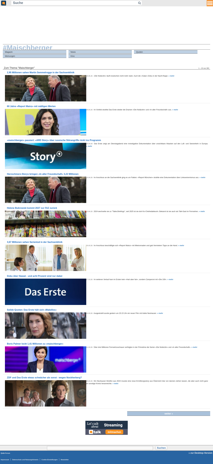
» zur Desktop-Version (200, 453)
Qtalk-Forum (5, 453)
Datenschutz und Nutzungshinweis (25, 459)
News (73, 52)
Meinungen (10, 56)
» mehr (171, 76)
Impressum (5, 459)
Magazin (9, 52)
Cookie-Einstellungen (49, 459)
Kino (73, 56)
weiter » (168, 413)
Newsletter (65, 459)
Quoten (139, 52)
